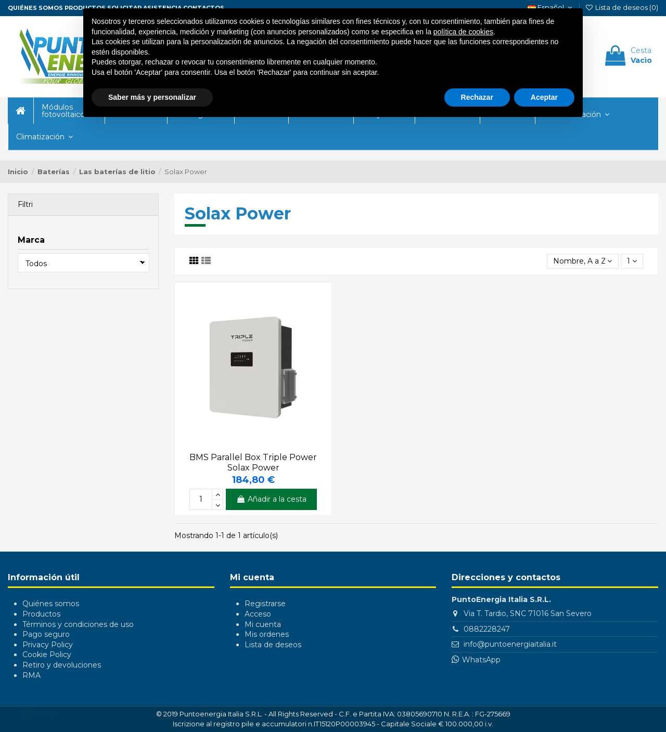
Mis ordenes (267, 634)
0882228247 (487, 629)
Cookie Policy (46, 654)
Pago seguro (46, 634)
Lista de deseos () (621, 7)
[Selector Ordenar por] (582, 261)
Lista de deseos (273, 644)
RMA (31, 675)
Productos (41, 614)
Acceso (258, 614)
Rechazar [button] (477, 97)
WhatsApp (481, 659)
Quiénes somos (35, 7)
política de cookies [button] (463, 32)
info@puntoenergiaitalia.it (510, 644)
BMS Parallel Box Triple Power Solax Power (253, 462)
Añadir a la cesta (271, 499)
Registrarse (265, 603)
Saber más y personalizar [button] (152, 97)
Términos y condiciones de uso (78, 624)
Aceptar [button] (544, 97)
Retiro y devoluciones (61, 665)
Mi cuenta (263, 624)
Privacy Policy (47, 644)
